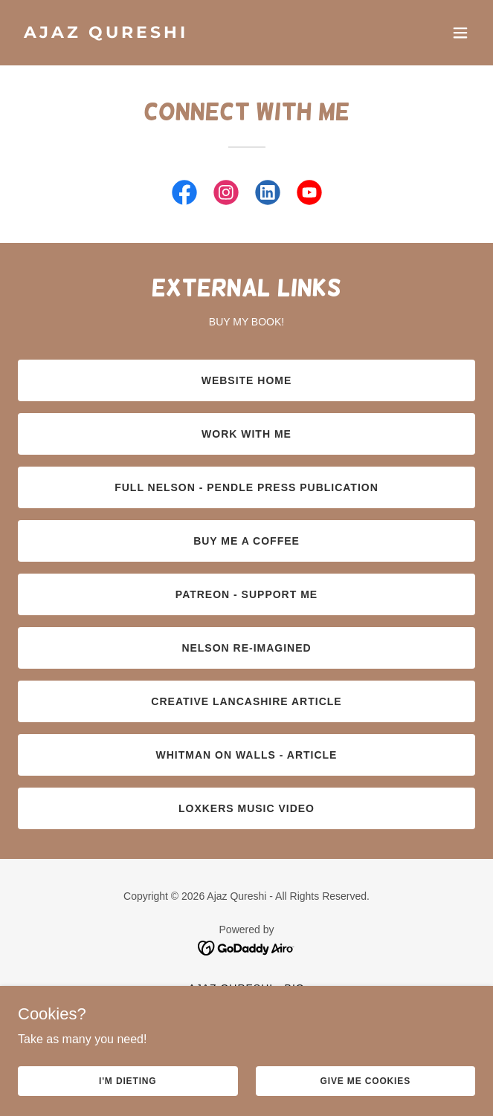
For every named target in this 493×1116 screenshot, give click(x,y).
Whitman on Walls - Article (247, 755)
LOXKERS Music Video (246, 808)
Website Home (247, 380)
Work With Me (246, 434)
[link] (178, 33)
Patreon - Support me (246, 594)
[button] (460, 33)
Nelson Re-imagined (246, 648)
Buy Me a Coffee (246, 541)
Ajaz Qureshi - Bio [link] (246, 988)
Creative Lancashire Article (246, 701)
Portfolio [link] (246, 1006)
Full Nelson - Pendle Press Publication (246, 487)
